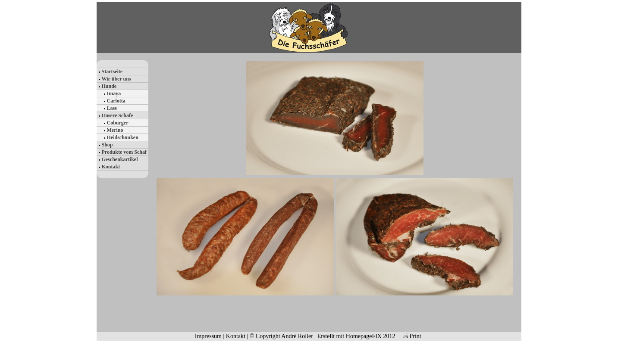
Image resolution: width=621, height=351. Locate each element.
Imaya (114, 93)
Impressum (208, 336)
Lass (112, 108)
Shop (107, 145)
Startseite (112, 71)
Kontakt (111, 167)
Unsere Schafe (117, 115)
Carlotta (116, 101)
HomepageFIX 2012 (370, 336)
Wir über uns (116, 79)
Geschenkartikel (120, 159)
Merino (115, 130)
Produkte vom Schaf (124, 152)
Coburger (118, 123)
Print (412, 336)
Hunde (109, 86)
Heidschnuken (122, 137)
